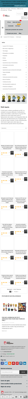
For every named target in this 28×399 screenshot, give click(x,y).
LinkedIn (24, 363)
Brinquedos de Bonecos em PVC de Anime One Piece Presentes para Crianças (21, 252)
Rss (9, 363)
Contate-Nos (4, 10)
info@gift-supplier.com (10, 356)
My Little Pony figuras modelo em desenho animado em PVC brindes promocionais (7, 226)
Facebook (2, 363)
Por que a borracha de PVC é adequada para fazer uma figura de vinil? (13, 319)
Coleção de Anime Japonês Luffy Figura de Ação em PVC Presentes (7, 277)
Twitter (5, 363)
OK (23, 372)
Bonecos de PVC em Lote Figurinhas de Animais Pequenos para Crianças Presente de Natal (21, 200)
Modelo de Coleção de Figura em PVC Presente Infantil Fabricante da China (7, 147)
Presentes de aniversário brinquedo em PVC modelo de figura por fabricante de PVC (7, 174)
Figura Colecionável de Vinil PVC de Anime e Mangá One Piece (7, 252)
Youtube (13, 363)
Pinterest (17, 363)
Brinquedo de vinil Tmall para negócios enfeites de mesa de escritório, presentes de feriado (7, 200)
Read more (4, 330)
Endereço (14, 8)
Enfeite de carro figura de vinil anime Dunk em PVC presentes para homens (21, 277)
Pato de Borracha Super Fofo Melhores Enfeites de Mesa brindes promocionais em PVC (21, 148)
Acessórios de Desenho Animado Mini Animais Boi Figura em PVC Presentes (20, 226)
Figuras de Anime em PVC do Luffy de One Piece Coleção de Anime (21, 173)
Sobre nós (20, 8)
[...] (12, 349)
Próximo (16, 291)
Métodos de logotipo (6, 8)
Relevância (4, 128)
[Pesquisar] (21, 13)
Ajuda (10, 10)
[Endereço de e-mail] (10, 372)
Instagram (20, 363)
